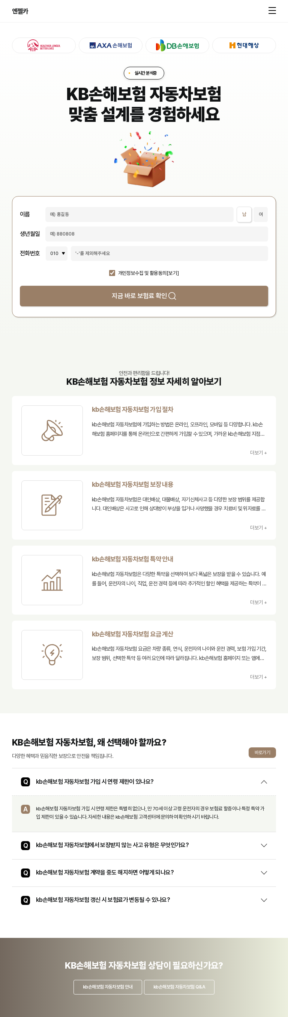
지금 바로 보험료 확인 (144, 296)
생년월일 (30, 234)
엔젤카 (20, 11)
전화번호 (30, 253)
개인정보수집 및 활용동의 (142, 273)
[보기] (172, 273)
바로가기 (262, 752)
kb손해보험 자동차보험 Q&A (179, 987)
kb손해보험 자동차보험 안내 (107, 987)
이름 (25, 215)
